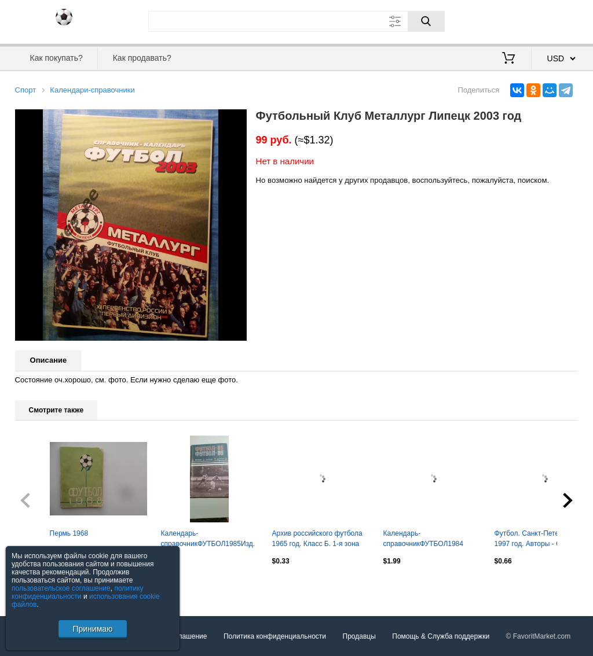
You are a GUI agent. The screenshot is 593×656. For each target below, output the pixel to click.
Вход (511, 20)
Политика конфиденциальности (275, 636)
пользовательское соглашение (61, 588)
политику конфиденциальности (78, 592)
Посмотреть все (40, 585)
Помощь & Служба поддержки (440, 636)
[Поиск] (426, 21)
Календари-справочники (92, 90)
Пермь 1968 (69, 533)
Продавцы (359, 636)
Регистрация (555, 20)
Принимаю (92, 628)
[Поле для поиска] (296, 21)
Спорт (25, 90)
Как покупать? (56, 57)
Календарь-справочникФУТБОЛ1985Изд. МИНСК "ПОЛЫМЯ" (208, 539)
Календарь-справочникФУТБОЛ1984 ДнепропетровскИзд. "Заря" (427, 539)
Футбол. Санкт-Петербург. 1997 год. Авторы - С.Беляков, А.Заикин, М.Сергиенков (543, 539)
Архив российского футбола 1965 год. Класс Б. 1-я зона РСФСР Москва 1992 (317, 539)
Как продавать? (142, 57)
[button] (236, 119)
